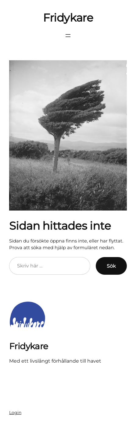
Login (15, 412)
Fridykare (68, 17)
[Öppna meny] (68, 35)
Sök (111, 266)
